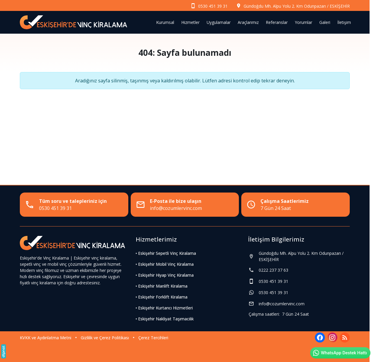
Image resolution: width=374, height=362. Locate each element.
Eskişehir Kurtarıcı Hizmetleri (165, 308)
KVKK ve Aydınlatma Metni (45, 337)
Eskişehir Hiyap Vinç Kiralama (166, 275)
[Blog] (345, 337)
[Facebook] (320, 337)
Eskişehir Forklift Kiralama (162, 297)
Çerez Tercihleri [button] (153, 337)
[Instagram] (332, 337)
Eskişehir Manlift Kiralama (162, 286)
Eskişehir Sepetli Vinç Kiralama (167, 253)
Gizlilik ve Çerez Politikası (105, 337)
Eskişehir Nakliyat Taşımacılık (166, 319)
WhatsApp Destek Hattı (340, 352)
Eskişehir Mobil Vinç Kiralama (166, 264)
